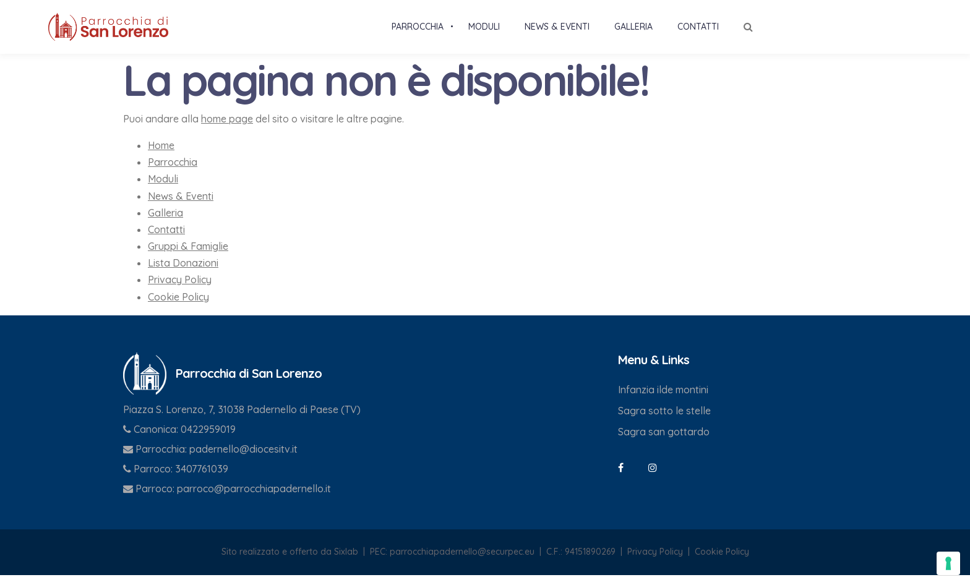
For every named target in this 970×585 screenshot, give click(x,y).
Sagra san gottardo (664, 441)
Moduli (163, 188)
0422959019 (208, 439)
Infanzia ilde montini (663, 399)
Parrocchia (172, 172)
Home (161, 155)
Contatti (166, 239)
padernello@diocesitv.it (243, 459)
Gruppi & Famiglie (188, 256)
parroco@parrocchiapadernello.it (254, 498)
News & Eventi (180, 206)
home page (227, 128)
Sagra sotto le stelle (664, 420)
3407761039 (201, 478)
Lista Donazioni (183, 273)
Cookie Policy (178, 307)
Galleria (165, 222)
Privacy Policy (180, 289)
